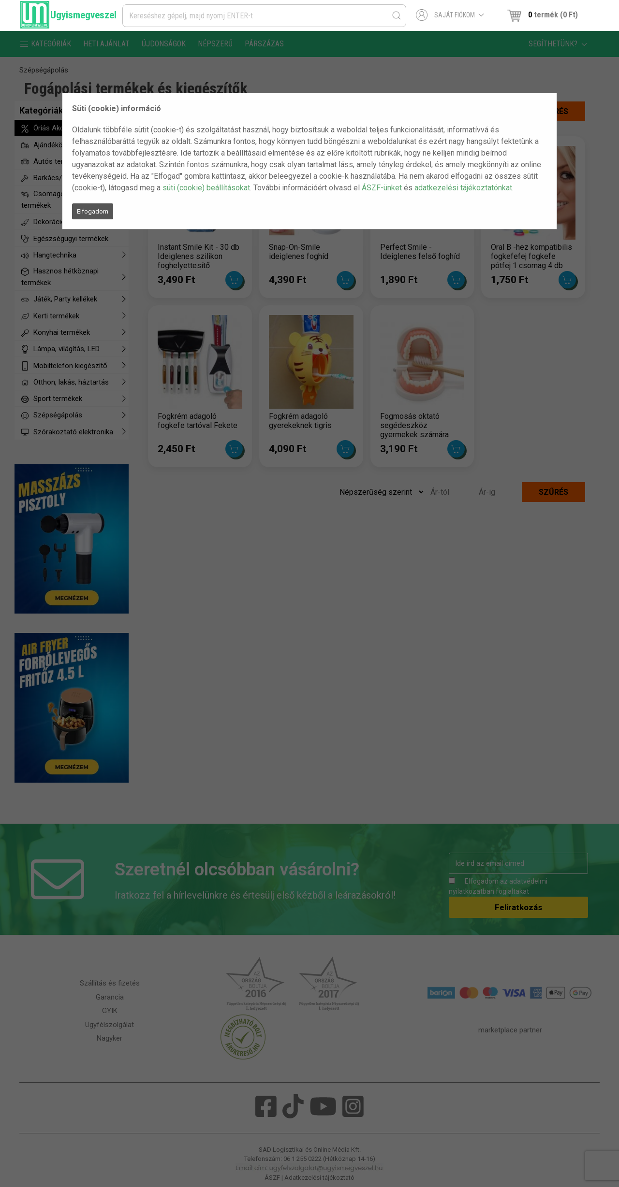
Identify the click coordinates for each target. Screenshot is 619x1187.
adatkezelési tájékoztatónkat (463, 187)
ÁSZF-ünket (382, 187)
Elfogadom (92, 211)
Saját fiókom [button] (450, 15)
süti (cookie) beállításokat (206, 187)
